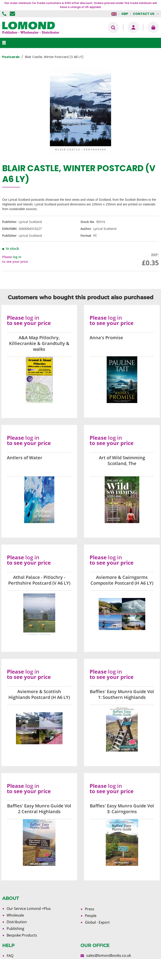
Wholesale (15, 915)
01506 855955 (5, 13)
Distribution (17, 921)
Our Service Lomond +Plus (29, 908)
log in (17, 257)
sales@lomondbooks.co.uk (108, 955)
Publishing (15, 928)
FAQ (10, 955)
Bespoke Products (22, 935)
